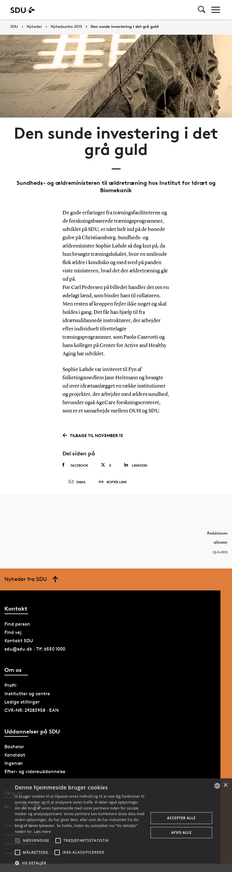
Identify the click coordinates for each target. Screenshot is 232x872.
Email (77, 482)
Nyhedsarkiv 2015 (66, 27)
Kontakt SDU (18, 640)
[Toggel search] (201, 9)
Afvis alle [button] (181, 832)
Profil (10, 685)
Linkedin (135, 465)
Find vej (13, 632)
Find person (17, 624)
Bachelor (14, 746)
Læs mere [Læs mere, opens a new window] (42, 831)
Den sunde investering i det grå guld (125, 27)
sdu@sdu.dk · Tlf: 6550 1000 (34, 649)
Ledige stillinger (22, 702)
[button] (17, 841)
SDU (14, 26)
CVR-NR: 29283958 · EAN (31, 710)
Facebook (75, 465)
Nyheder (34, 27)
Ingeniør (13, 763)
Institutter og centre (27, 693)
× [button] (225, 785)
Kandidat (14, 755)
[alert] (116, 825)
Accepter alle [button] (181, 817)
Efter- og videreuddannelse (34, 771)
